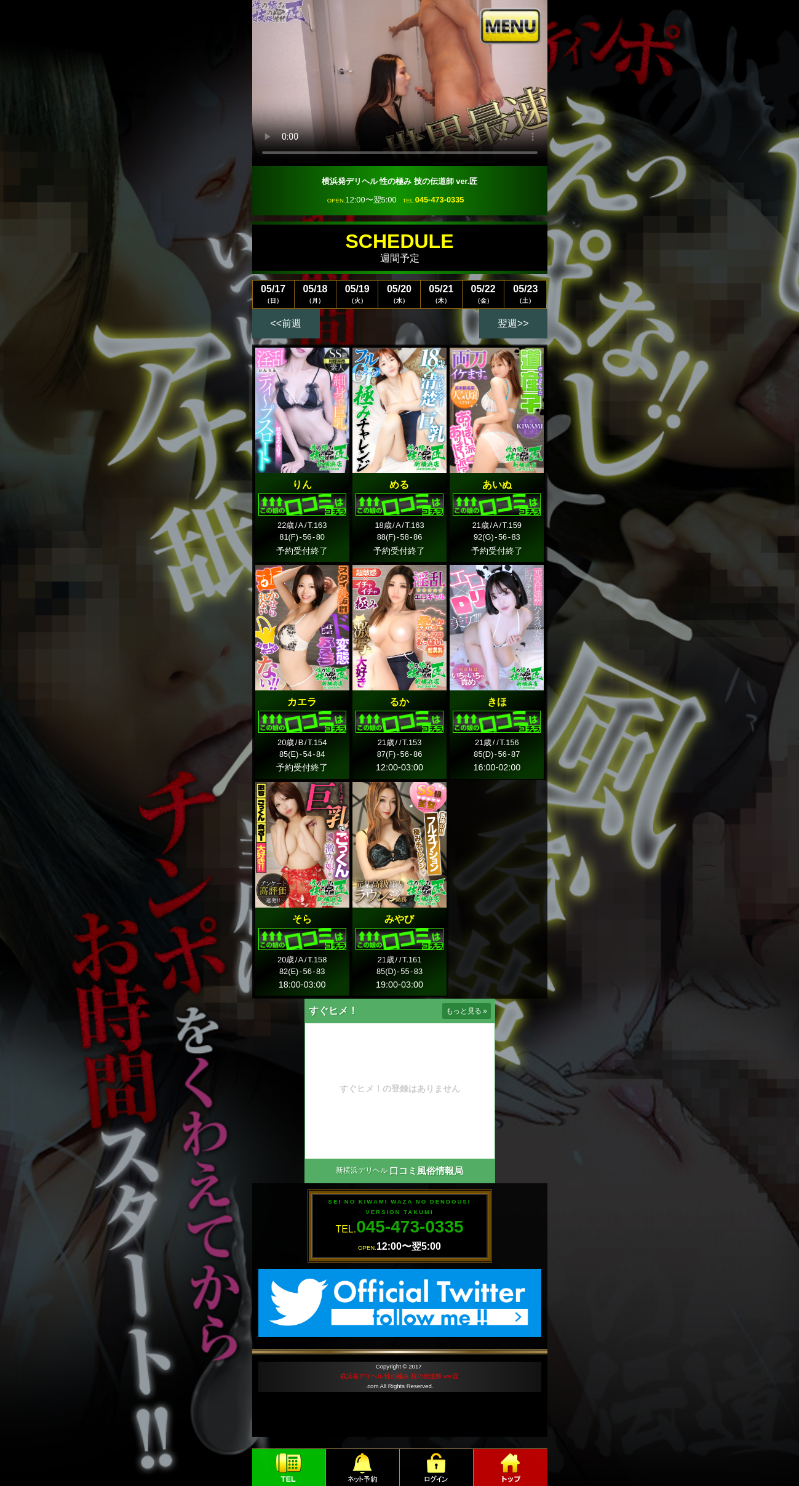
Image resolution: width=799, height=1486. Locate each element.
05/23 (525, 294)
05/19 (357, 294)
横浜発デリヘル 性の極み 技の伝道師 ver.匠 (399, 1376)
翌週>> (513, 323)
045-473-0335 (439, 199)
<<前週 (286, 323)
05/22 (483, 294)
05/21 (441, 294)
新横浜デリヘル (362, 1170)
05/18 (315, 294)
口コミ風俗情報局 (426, 1170)
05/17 (273, 294)
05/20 (398, 294)
